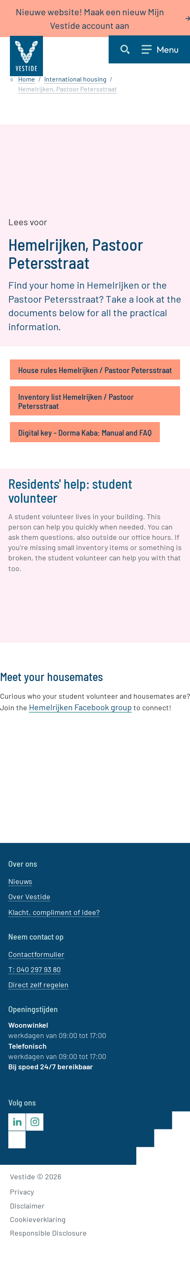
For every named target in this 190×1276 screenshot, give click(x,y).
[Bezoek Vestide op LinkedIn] (17, 1122)
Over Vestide (29, 896)
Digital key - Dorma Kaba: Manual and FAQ (85, 432)
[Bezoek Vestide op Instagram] (34, 1122)
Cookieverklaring (38, 1219)
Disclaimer (27, 1205)
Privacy (22, 1191)
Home (26, 79)
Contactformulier (36, 954)
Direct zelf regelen (38, 984)
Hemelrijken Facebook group (80, 707)
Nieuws (20, 881)
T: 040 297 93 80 (34, 969)
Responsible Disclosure (48, 1232)
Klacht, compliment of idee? (54, 911)
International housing (75, 79)
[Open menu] (166, 49)
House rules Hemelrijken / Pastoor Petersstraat (95, 370)
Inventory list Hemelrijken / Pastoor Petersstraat (76, 401)
